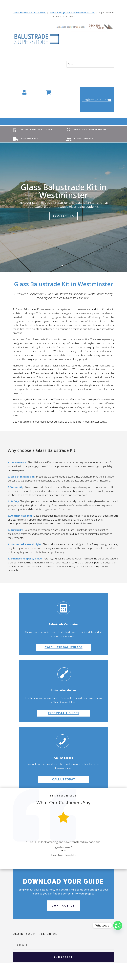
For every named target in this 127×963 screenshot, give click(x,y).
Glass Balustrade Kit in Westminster (63, 191)
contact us (63, 216)
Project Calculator (96, 99)
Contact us (63, 905)
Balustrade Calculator (37, 129)
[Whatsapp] (117, 925)
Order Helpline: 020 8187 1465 (29, 12)
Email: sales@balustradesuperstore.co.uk (72, 12)
